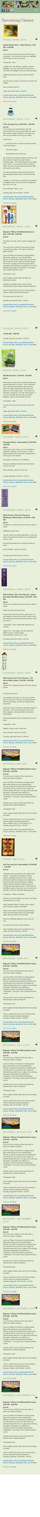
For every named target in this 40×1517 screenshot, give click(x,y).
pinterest (7, 10)
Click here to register (9, 101)
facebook (3, 10)
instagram (12, 10)
